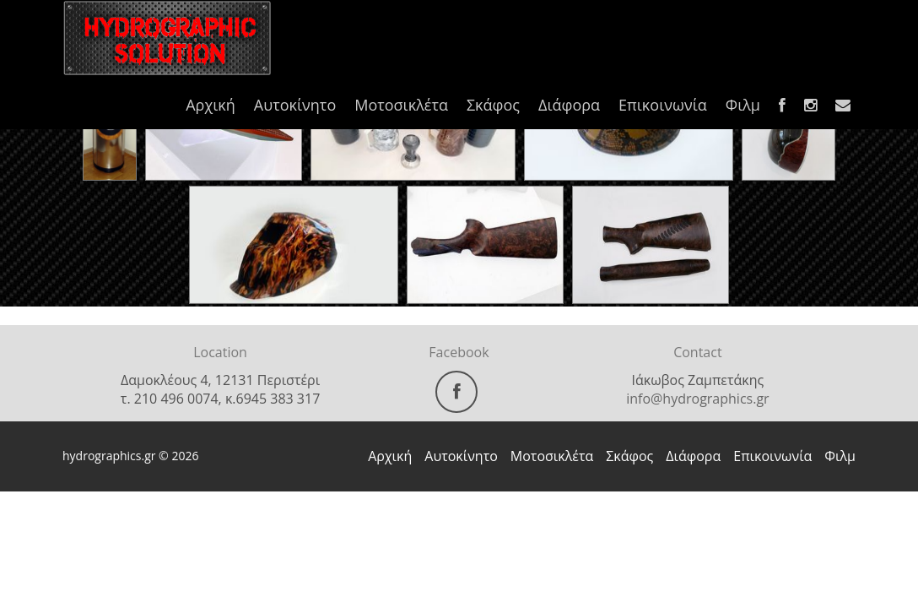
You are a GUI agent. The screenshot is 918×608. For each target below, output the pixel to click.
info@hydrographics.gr (697, 398)
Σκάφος (493, 105)
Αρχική (210, 105)
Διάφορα (569, 105)
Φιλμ (743, 105)
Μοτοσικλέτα (401, 105)
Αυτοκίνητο (295, 105)
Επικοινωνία (662, 105)
